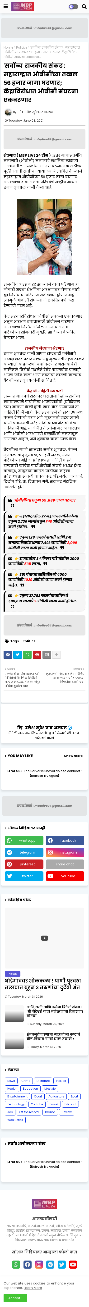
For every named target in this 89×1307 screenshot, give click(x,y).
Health (12, 1089)
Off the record (29, 1112)
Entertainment (17, 1096)
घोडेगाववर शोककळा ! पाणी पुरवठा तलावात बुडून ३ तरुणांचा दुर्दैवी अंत (43, 984)
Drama (50, 1112)
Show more (73, 756)
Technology (16, 1104)
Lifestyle (50, 1089)
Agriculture (56, 1096)
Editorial (70, 1104)
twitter (27, 876)
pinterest (27, 864)
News (11, 1081)
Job (10, 1112)
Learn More (33, 1287)
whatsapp (27, 840)
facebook (68, 840)
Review (67, 1112)
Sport (74, 1096)
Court (38, 1096)
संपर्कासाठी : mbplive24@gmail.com (44, 28)
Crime (25, 1081)
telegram (27, 852)
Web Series (15, 1120)
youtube (68, 876)
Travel (53, 1104)
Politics (22, 47)
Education (30, 1089)
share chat (65, 864)
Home (9, 47)
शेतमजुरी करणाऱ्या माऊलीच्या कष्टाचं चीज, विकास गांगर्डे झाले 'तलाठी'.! (53, 1037)
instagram (68, 852)
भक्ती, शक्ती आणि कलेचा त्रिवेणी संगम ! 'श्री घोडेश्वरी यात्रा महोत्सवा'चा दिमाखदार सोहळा (55, 1011)
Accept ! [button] (15, 1298)
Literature (43, 1081)
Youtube (37, 1104)
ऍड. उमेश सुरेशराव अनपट (42, 728)
